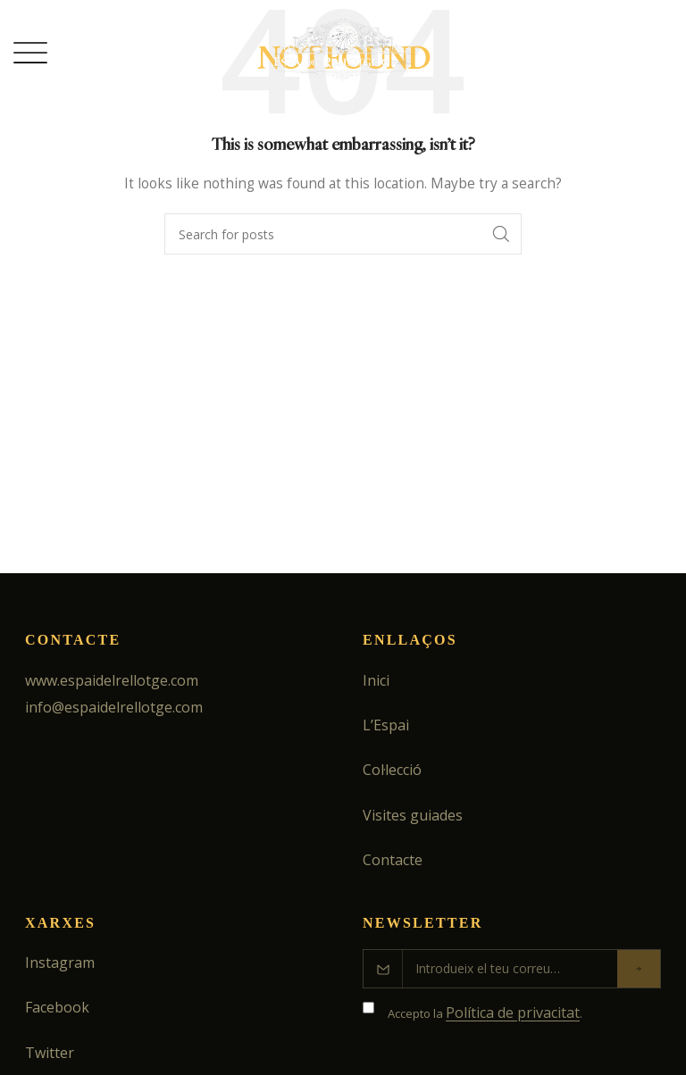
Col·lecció (392, 769)
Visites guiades (413, 815)
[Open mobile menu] (30, 53)
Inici (376, 680)
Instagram (60, 962)
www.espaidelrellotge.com (111, 680)
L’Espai (386, 725)
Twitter (49, 1052)
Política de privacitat (513, 1012)
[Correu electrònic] (510, 969)
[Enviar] (638, 969)
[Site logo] (343, 50)
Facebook (57, 1007)
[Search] (343, 233)
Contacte (392, 860)
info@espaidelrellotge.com (114, 707)
